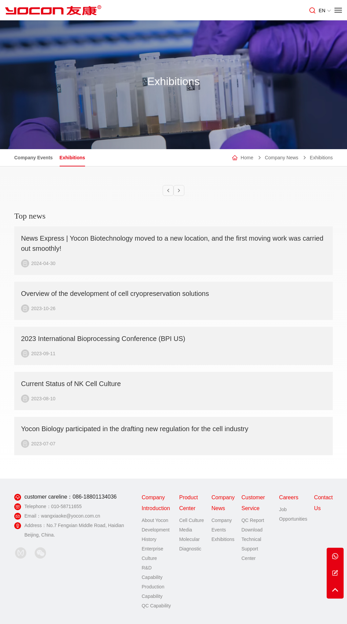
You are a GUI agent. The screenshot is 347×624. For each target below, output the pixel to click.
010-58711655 (66, 506)
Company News (281, 157)
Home (247, 157)
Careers (289, 497)
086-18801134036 (95, 497)
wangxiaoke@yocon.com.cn (70, 516)
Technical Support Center (251, 549)
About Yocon (155, 520)
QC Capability (156, 605)
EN (325, 10)
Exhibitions (72, 157)
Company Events (33, 157)
